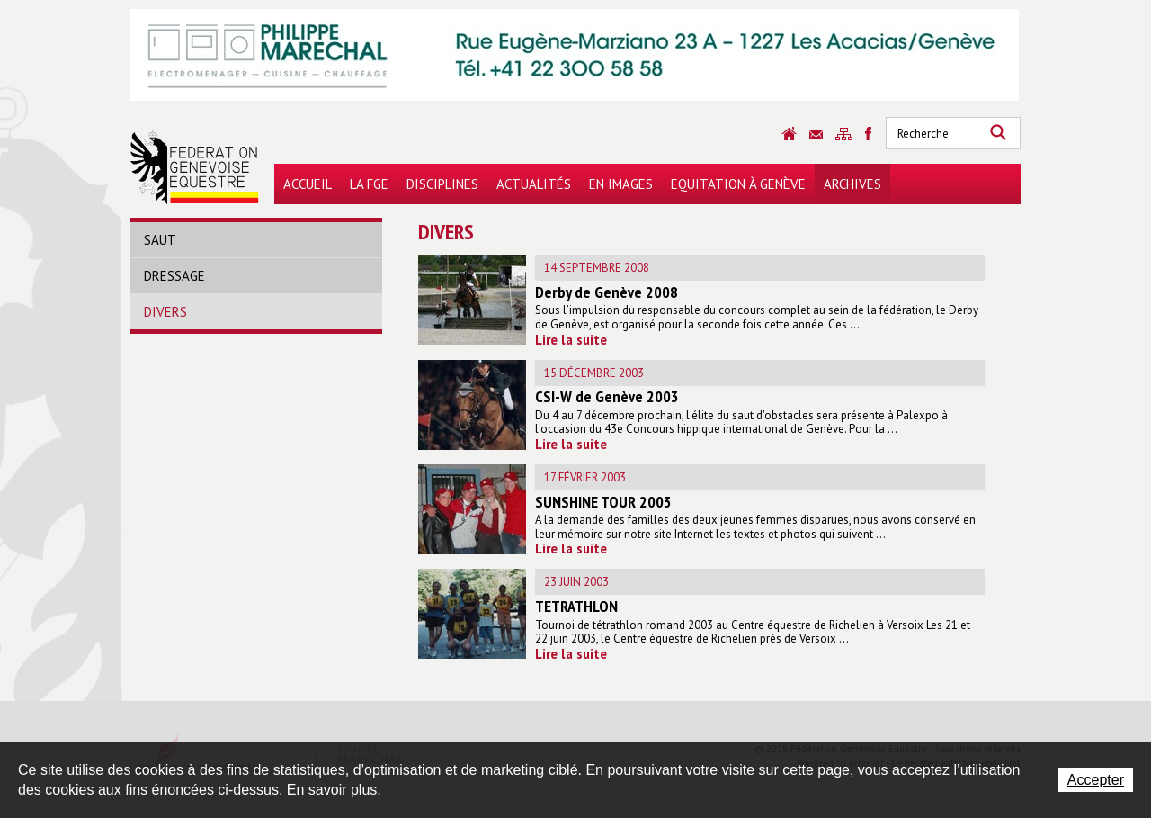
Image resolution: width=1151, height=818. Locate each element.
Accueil (307, 184)
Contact (816, 134)
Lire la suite (571, 339)
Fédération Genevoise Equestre (194, 167)
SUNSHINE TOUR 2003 (603, 501)
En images (621, 184)
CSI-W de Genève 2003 (607, 396)
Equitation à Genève (738, 184)
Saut (160, 239)
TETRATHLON (576, 606)
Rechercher (998, 133)
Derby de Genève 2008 (606, 292)
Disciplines (442, 184)
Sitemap (843, 134)
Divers (165, 311)
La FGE (369, 184)
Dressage (174, 275)
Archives (852, 184)
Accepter (1095, 779)
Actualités (533, 184)
